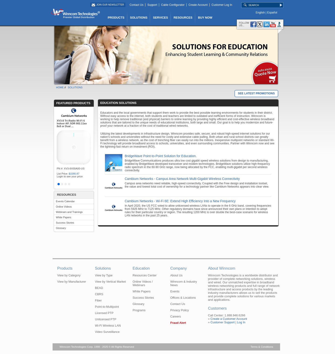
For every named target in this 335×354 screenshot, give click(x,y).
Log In (241, 322)
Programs (139, 310)
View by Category (68, 275)
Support (152, 5)
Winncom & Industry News (183, 283)
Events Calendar (65, 201)
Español (272, 12)
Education (141, 268)
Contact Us (136, 5)
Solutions (103, 268)
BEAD (99, 288)
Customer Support (223, 322)
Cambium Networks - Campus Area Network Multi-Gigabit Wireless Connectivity (182, 179)
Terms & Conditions (262, 346)
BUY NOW (205, 17)
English (260, 12)
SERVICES (160, 17)
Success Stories (65, 222)
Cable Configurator (172, 5)
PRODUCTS (116, 17)
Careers (175, 316)
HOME (60, 87)
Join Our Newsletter (110, 4)
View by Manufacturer (71, 281)
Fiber (98, 300)
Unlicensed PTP (105, 319)
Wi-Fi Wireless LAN (108, 325)
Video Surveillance (107, 332)
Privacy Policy (179, 310)
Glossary (61, 228)
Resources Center (145, 275)
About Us (176, 275)
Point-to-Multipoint (107, 306)
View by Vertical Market (110, 281)
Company (178, 268)
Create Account (198, 5)
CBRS (99, 294)
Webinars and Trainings (69, 212)
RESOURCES (183, 17)
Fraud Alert (178, 322)
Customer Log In (221, 5)
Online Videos (64, 206)
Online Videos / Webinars (143, 283)
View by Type (104, 275)
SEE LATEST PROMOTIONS (256, 93)
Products (65, 268)
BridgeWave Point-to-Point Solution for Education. (161, 156)
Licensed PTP (104, 313)
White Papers (63, 217)
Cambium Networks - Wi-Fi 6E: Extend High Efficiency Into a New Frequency (180, 201)
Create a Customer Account (229, 319)
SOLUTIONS (138, 17)
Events (174, 291)
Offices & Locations (183, 297)
